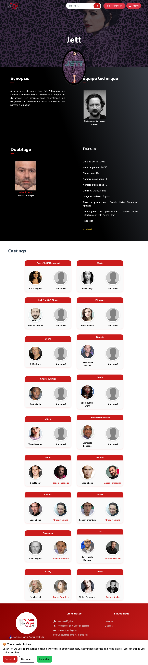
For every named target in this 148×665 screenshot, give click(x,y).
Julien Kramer (26, 192)
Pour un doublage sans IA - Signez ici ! (70, 635)
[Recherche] (79, 6)
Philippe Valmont (61, 558)
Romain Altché (113, 597)
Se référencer (114, 5)
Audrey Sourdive (61, 597)
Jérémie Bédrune (112, 558)
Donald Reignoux (61, 483)
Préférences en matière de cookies (71, 626)
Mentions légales (63, 621)
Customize (27, 659)
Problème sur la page (65, 630)
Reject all (10, 659)
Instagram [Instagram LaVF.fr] (107, 621)
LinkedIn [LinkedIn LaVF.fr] (107, 626)
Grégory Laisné (60, 520)
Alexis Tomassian (112, 483)
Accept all (44, 659)
